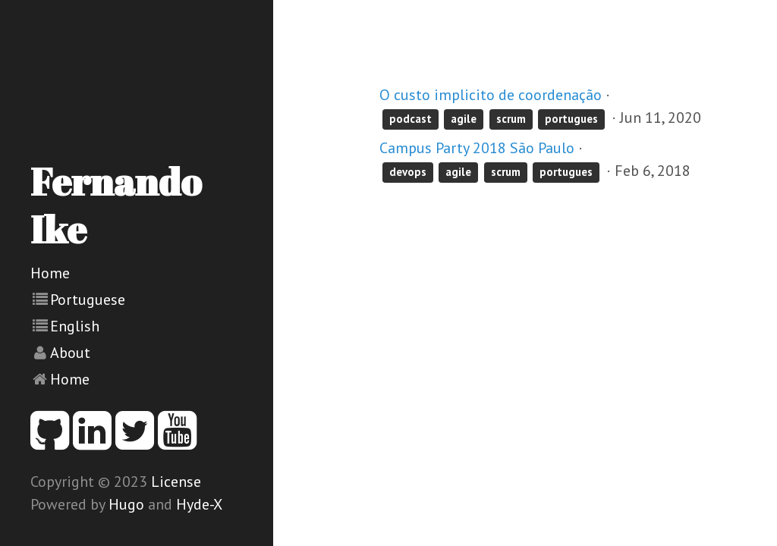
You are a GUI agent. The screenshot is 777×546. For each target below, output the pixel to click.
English (74, 326)
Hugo (126, 504)
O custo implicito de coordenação (490, 95)
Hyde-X (199, 504)
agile (464, 118)
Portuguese (87, 299)
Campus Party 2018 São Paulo (476, 148)
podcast (410, 118)
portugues (571, 118)
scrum (511, 118)
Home (50, 273)
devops (407, 172)
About (70, 352)
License (176, 481)
